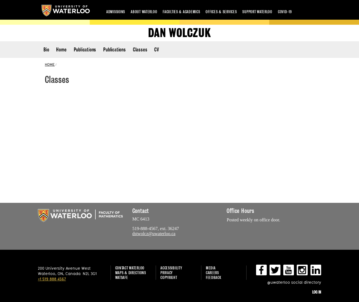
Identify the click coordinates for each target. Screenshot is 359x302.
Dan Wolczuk (179, 33)
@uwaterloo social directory (294, 282)
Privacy (166, 272)
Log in (316, 292)
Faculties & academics (181, 11)
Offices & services (221, 11)
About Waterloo (144, 11)
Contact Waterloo (130, 267)
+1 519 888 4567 (52, 278)
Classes (140, 50)
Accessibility (171, 267)
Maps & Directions (130, 272)
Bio (46, 50)
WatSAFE (121, 277)
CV (156, 50)
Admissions (115, 11)
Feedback (213, 277)
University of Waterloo (66, 10)
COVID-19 (285, 11)
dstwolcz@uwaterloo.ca (154, 233)
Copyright (168, 277)
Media (211, 267)
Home (61, 50)
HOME (50, 64)
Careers (212, 272)
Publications (85, 50)
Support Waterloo (257, 11)
